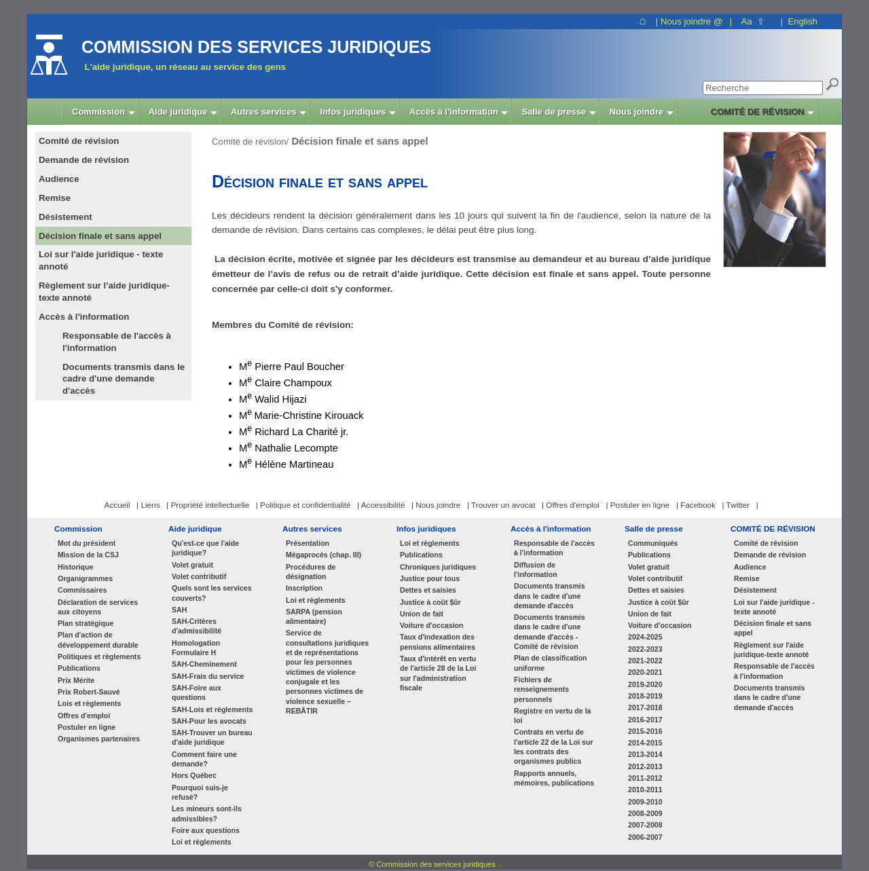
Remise (747, 578)
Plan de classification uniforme (550, 662)
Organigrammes (85, 578)
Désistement (755, 590)
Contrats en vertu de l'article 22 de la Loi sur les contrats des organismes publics (553, 746)
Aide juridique (194, 528)
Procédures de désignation (311, 571)
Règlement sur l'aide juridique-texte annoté (771, 650)
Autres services (312, 528)
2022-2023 (645, 649)
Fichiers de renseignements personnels (541, 689)
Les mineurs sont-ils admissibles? (207, 813)
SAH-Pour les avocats (209, 721)
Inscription (304, 588)
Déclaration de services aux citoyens (98, 607)
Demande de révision (770, 555)
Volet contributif (199, 576)
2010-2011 (645, 789)
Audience (750, 567)
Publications (79, 668)
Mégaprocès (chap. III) (323, 555)
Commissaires (82, 590)
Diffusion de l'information (535, 569)
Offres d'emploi (84, 715)
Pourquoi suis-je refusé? (200, 792)
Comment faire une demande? (204, 759)
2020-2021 (645, 672)
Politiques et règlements (99, 656)
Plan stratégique (85, 623)
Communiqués (653, 543)
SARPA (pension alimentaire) (314, 616)
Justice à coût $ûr (430, 602)
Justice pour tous (430, 578)
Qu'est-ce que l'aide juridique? (205, 548)
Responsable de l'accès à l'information (116, 342)
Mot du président (86, 543)
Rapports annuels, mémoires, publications (554, 778)
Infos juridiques (426, 528)
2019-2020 (645, 684)
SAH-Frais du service (208, 676)
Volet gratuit (192, 565)
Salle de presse (654, 528)
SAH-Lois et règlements (212, 709)
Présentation (307, 543)
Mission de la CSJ (88, 555)
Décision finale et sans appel (772, 628)
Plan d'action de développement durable (98, 639)
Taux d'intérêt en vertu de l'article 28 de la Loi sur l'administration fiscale (438, 673)
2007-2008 (645, 825)
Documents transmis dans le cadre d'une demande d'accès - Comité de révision (549, 631)
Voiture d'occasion (431, 625)
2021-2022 (645, 660)
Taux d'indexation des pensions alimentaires (437, 641)
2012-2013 (645, 766)
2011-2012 (645, 778)
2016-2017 (645, 720)
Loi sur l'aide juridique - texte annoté (774, 607)
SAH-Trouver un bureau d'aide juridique (212, 737)
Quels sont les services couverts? (212, 592)
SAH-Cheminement (204, 664)
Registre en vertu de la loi (552, 715)
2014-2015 (645, 743)
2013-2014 (645, 754)
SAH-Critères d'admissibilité (196, 626)
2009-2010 (645, 802)
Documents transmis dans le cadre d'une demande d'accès (123, 379)
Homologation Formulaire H (196, 647)
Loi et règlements (202, 842)
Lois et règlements (89, 703)
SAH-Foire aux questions (196, 692)
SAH (179, 610)
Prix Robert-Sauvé (89, 692)
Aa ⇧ (752, 21)
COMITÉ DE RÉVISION (773, 528)
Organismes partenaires (99, 739)
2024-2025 (645, 637)
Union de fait (421, 614)
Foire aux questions (206, 830)
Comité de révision (766, 543)
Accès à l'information (551, 528)
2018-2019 (645, 696)
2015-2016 (645, 731)
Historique (75, 567)
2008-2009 (645, 813)
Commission (78, 528)
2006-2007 (645, 837)
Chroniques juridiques (438, 567)
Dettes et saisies (428, 590)
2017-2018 (645, 707)
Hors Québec (194, 775)
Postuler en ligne (86, 727)
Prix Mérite (76, 680)
